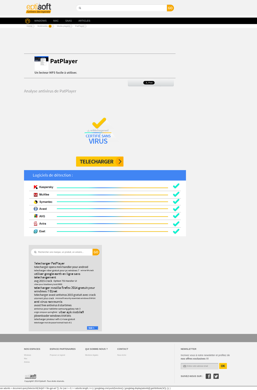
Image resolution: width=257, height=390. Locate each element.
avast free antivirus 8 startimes (53, 305)
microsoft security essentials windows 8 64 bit (75, 298)
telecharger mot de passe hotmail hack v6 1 (53, 322)
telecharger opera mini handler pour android (61, 267)
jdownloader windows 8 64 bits (52, 316)
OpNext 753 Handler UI (65, 281)
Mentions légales (91, 355)
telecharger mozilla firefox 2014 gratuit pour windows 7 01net (64, 290)
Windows (27, 355)
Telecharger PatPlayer (49, 263)
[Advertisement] (87, 42)
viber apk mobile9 (71, 312)
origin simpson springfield (45, 312)
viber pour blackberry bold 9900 (48, 284)
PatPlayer (63, 61)
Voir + (92, 328)
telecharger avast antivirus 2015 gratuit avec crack (65, 295)
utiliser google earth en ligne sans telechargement (57, 276)
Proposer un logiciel (57, 355)
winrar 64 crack (87, 270)
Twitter (216, 376)
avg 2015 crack (43, 281)
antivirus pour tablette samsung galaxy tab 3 (57, 309)
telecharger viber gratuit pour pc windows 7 (56, 270)
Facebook (208, 376)
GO (79, 14)
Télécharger (99, 162)
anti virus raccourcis (48, 302)
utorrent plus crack (44, 298)
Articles (27, 362)
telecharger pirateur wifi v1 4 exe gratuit (54, 319)
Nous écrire (121, 355)
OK (223, 366)
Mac (25, 359)
